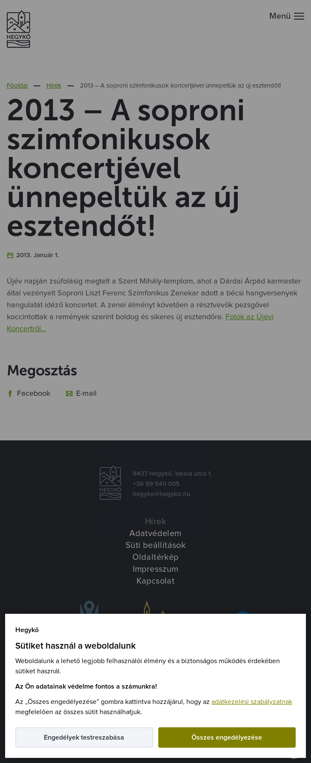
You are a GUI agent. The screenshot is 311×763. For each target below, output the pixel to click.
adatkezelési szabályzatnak (251, 701)
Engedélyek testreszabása (84, 737)
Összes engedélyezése (226, 737)
